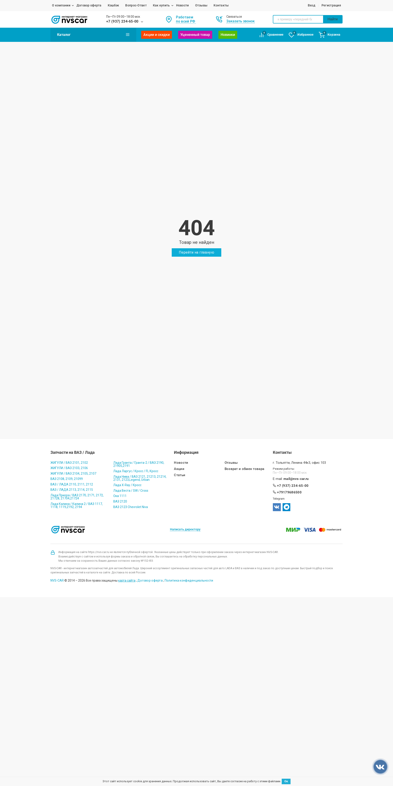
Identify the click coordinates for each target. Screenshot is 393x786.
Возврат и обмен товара (244, 469)
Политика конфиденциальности (189, 580)
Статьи (179, 475)
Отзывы (201, 5)
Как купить (161, 5)
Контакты (221, 5)
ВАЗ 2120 (120, 501)
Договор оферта (89, 5)
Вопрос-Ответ (135, 5)
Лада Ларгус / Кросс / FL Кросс (135, 471)
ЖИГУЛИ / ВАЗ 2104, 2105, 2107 (73, 473)
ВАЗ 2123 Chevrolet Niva (130, 506)
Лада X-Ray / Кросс (127, 485)
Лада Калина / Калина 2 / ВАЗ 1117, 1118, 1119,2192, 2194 (76, 505)
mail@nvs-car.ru (296, 479)
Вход (311, 5)
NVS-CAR (57, 580)
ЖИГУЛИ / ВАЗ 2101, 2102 (69, 462)
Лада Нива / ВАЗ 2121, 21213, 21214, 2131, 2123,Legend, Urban (139, 478)
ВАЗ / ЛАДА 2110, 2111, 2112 (71, 484)
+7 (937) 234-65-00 (122, 21)
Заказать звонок (240, 21)
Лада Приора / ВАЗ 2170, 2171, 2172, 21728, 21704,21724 (77, 497)
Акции (179, 469)
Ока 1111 (120, 495)
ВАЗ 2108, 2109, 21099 (66, 478)
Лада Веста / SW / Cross (130, 490)
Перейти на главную (196, 252)
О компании (61, 5)
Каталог (93, 34)
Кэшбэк (113, 5)
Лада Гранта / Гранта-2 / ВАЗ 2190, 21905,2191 (138, 464)
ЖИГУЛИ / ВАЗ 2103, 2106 (69, 468)
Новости (182, 5)
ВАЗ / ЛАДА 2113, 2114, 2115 (71, 489)
